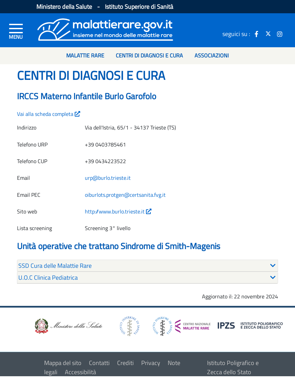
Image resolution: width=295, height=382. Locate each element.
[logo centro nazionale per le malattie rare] (181, 324)
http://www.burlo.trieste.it (118, 211)
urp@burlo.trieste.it (108, 178)
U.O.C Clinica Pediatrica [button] (48, 277)
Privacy (150, 362)
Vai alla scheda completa (48, 114)
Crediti (125, 362)
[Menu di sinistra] (16, 31)
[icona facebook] (257, 34)
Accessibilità (80, 372)
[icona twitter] (268, 34)
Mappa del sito (62, 362)
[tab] (147, 266)
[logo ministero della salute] (68, 325)
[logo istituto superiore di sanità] (129, 325)
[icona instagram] (280, 34)
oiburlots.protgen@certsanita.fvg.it (125, 195)
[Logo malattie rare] (105, 28)
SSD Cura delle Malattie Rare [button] (55, 265)
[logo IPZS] (251, 325)
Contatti (99, 362)
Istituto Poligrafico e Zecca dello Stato (233, 367)
